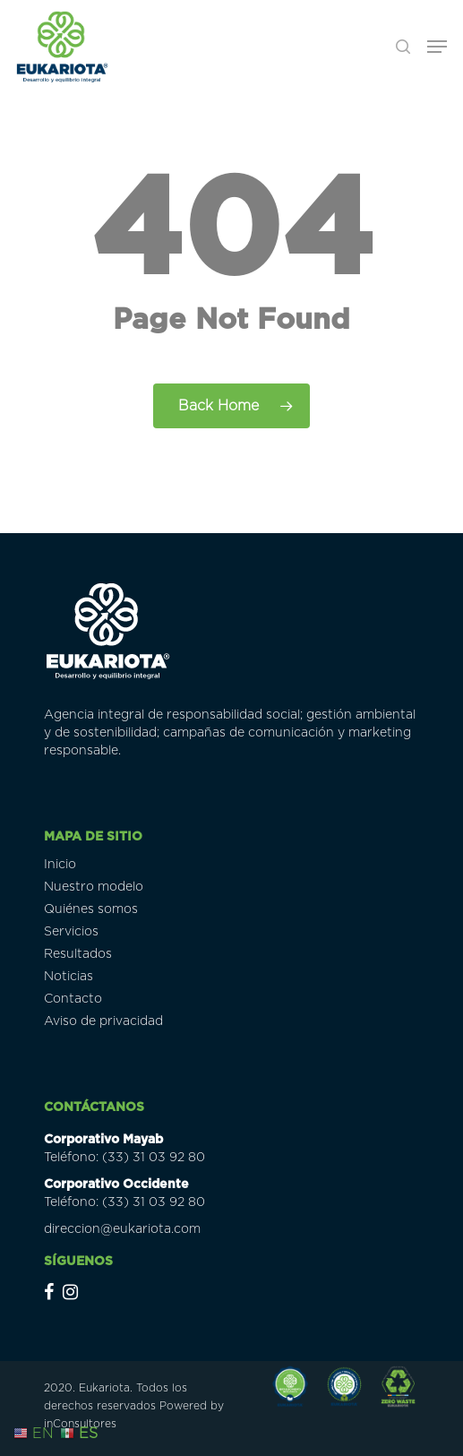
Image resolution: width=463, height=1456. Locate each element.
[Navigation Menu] (437, 47)
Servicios (71, 932)
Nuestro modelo (93, 887)
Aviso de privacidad (103, 1021)
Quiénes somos (91, 909)
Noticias (68, 976)
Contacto (73, 999)
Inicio (60, 864)
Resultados (78, 954)
